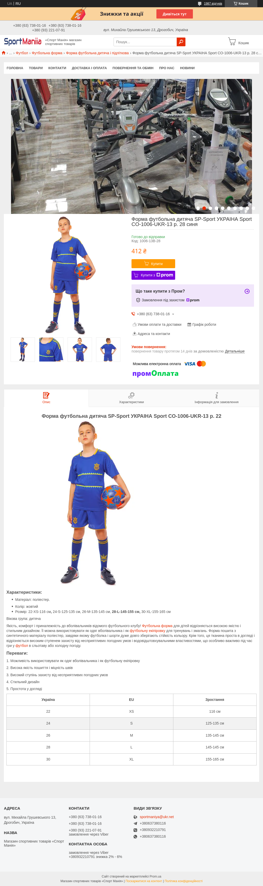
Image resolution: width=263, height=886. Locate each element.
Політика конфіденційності (184, 881)
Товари (36, 68)
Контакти (57, 68)
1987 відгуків (213, 3)
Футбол (22, 53)
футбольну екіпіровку (147, 631)
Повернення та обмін (132, 68)
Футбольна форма (47, 53)
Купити (157, 264)
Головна (15, 68)
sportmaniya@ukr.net (157, 817)
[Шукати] (181, 42)
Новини (187, 68)
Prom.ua (155, 876)
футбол (22, 646)
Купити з (157, 275)
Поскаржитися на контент (144, 881)
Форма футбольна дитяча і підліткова (97, 53)
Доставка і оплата (89, 68)
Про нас (166, 68)
